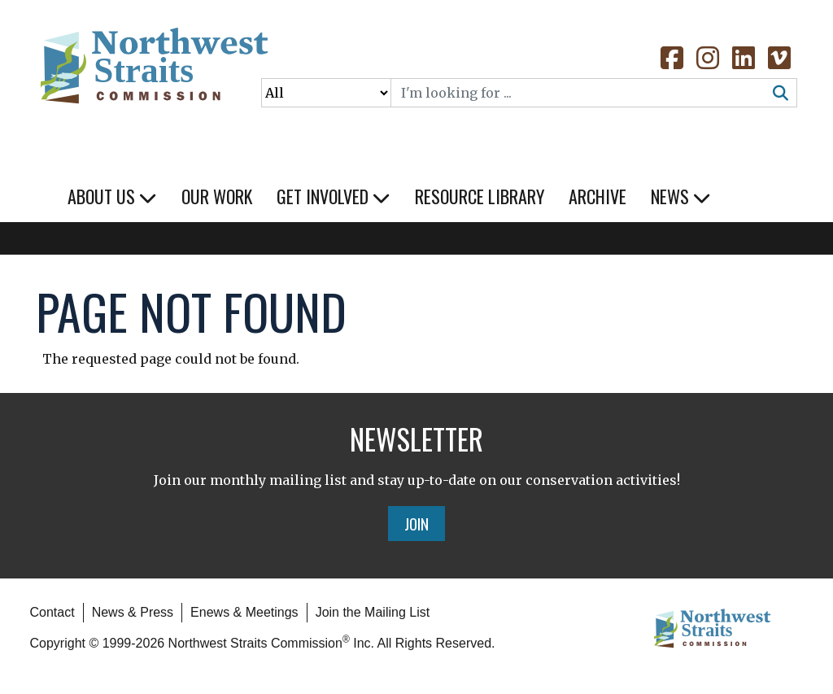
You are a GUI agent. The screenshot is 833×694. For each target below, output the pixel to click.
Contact (52, 612)
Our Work (216, 196)
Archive (597, 196)
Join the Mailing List (373, 612)
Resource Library (479, 196)
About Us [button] (112, 196)
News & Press (132, 612)
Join (416, 523)
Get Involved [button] (333, 196)
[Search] (578, 93)
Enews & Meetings (244, 612)
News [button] (681, 196)
